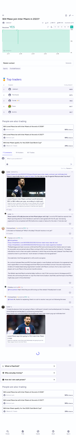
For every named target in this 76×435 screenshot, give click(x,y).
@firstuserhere (12, 240)
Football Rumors (15, 68)
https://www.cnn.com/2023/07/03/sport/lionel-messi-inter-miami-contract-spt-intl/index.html (37, 174)
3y (12, 214)
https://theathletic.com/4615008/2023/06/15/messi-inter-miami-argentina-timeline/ (35, 245)
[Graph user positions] (51, 27)
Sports (5, 68)
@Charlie (10, 299)
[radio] (55, 27)
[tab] (7, 152)
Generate (68, 63)
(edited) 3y (14, 172)
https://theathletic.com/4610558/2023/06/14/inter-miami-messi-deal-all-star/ (33, 242)
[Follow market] (66, 15)
